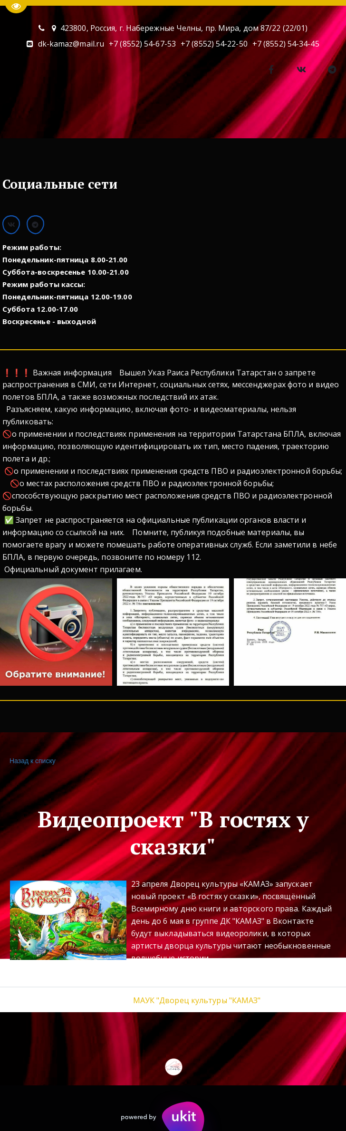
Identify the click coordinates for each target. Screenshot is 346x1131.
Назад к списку (31, 761)
